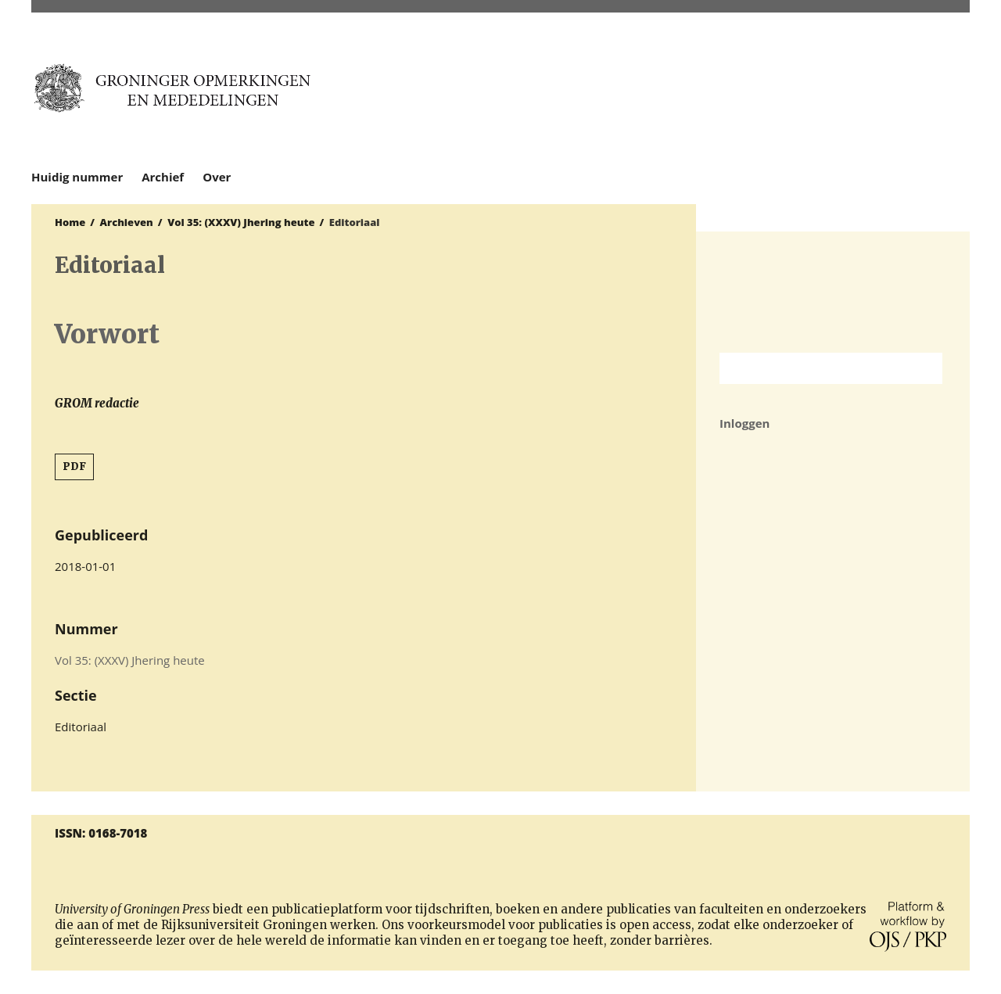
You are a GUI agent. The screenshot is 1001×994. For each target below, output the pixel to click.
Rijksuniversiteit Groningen (832, 292)
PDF (74, 466)
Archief (163, 177)
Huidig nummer (77, 177)
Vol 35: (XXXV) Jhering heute (240, 222)
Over (217, 177)
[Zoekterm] (811, 368)
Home (70, 222)
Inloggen (744, 423)
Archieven (126, 222)
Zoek (922, 368)
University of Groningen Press (802, 94)
